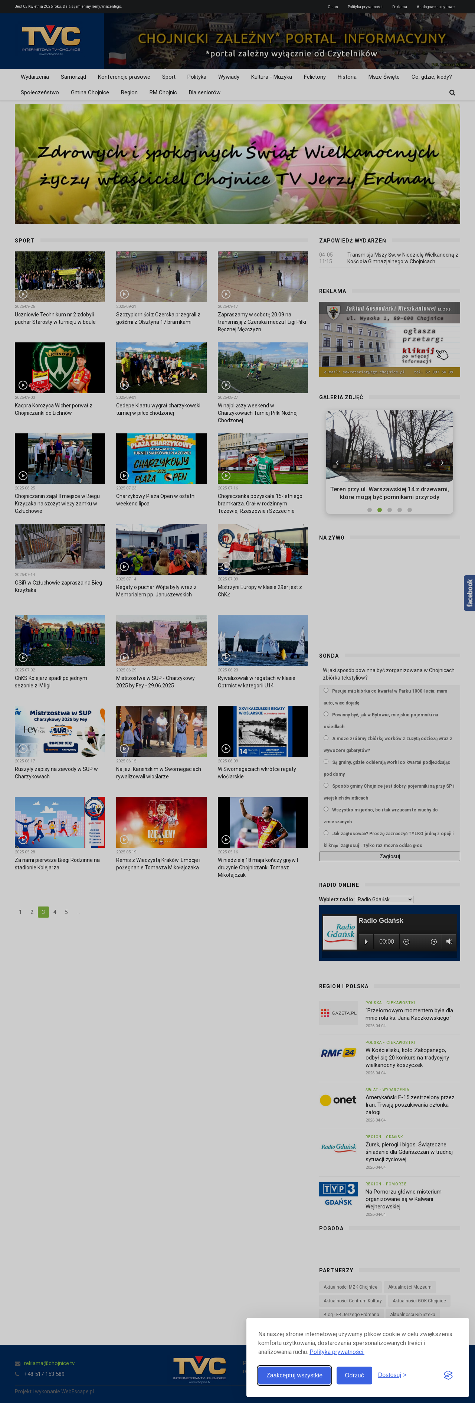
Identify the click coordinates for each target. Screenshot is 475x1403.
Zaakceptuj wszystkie (294, 1375)
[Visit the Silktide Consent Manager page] (448, 1375)
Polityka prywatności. (336, 1351)
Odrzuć (354, 1375)
